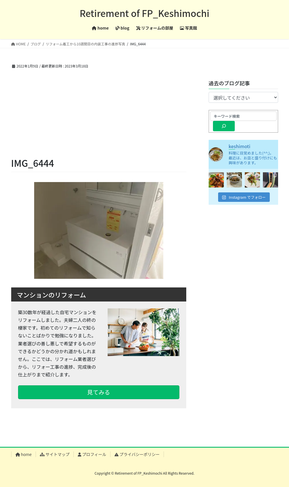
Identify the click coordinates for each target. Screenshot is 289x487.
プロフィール (92, 454)
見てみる (98, 392)
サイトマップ (54, 454)
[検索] (224, 126)
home (23, 454)
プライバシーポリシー (137, 454)
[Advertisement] (98, 113)
